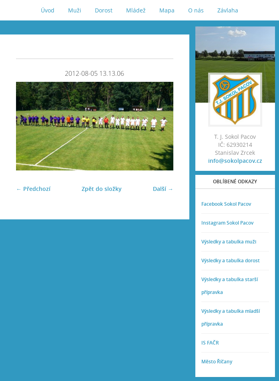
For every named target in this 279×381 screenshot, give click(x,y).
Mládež (136, 10)
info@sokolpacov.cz (235, 160)
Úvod (47, 10)
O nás (196, 10)
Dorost (103, 10)
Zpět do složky (102, 189)
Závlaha (227, 10)
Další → (163, 189)
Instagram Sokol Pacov (227, 222)
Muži (74, 10)
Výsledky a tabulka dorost (230, 260)
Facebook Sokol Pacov (226, 204)
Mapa (167, 10)
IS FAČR (210, 342)
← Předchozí (33, 189)
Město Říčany (216, 361)
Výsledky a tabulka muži (228, 241)
